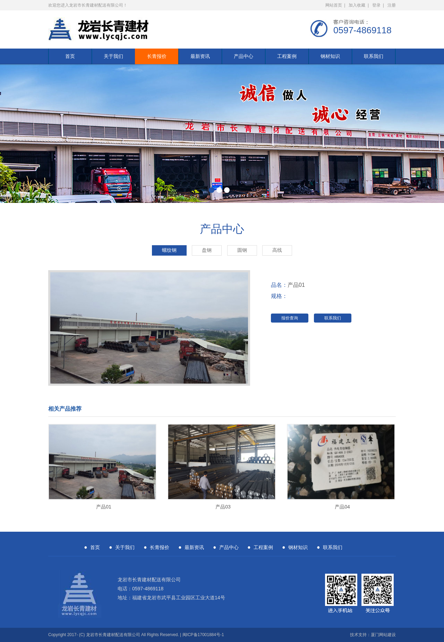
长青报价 (156, 56)
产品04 (342, 507)
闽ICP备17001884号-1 (203, 634)
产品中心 (243, 56)
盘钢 (207, 250)
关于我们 (113, 56)
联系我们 (373, 56)
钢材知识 (330, 56)
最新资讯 (200, 56)
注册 (391, 5)
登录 (376, 5)
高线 (277, 250)
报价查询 (289, 318)
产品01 (103, 507)
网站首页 (333, 5)
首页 (70, 56)
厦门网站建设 (383, 634)
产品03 (223, 507)
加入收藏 (357, 5)
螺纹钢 (169, 250)
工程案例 (287, 56)
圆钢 (242, 250)
